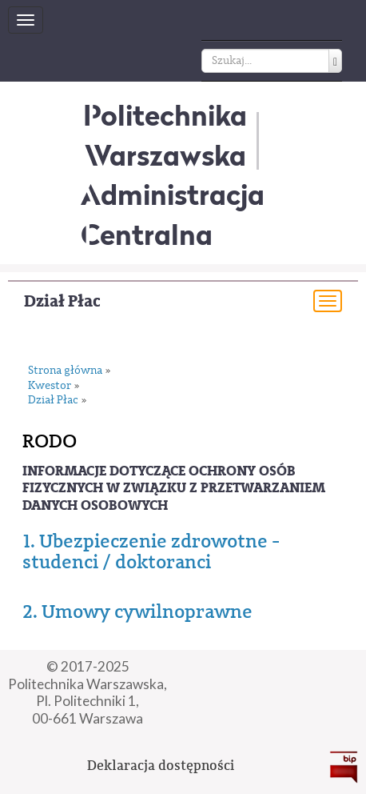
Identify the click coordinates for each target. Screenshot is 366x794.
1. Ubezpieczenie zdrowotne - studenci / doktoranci (151, 551)
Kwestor (49, 386)
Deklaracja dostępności (160, 765)
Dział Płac (62, 301)
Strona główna (65, 371)
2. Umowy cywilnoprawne (137, 611)
